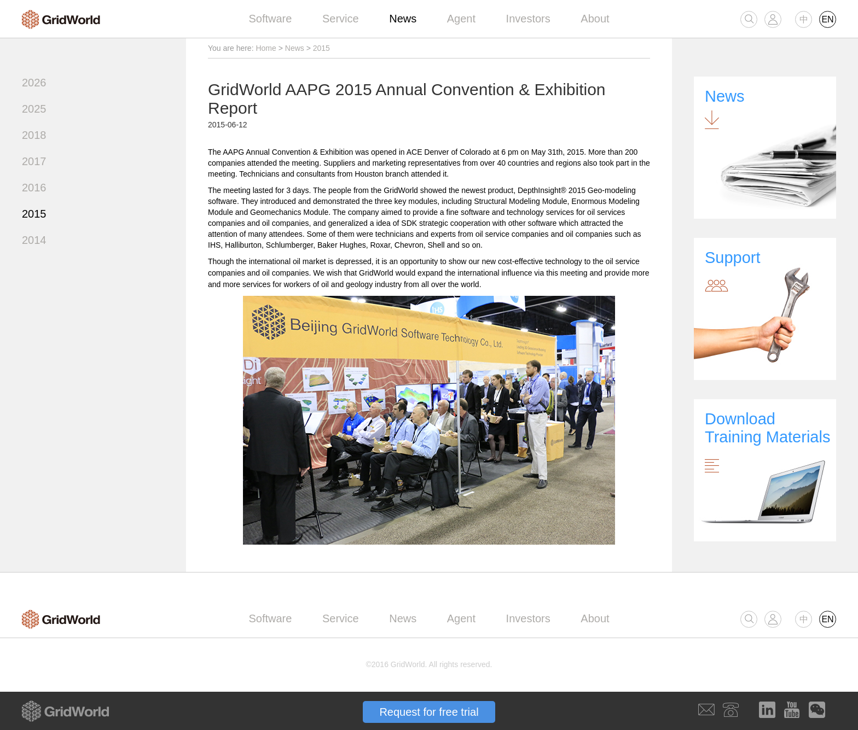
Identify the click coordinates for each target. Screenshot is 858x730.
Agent (461, 19)
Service (340, 19)
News (402, 19)
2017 (34, 161)
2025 (34, 109)
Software (270, 19)
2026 (34, 83)
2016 (34, 188)
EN (827, 19)
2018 (34, 135)
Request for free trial (428, 712)
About (595, 19)
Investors (528, 19)
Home (266, 48)
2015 (34, 214)
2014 (34, 240)
